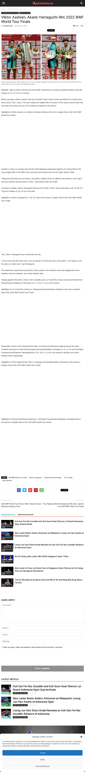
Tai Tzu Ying (68, 477)
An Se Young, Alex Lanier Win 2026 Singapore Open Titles (41, 556)
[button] (81, 737)
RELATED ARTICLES (8, 515)
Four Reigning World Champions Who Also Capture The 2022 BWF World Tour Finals (63, 505)
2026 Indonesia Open (7, 526)
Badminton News (25, 13)
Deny (42, 759)
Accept (42, 753)
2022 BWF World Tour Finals (10, 13)
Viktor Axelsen (7, 480)
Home (3, 9)
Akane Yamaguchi (36, 477)
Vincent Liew (7, 26)
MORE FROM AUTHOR (25, 515)
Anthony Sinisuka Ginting (52, 477)
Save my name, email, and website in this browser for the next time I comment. (33, 647)
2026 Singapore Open (7, 561)
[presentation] (19, 657)
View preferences (42, 766)
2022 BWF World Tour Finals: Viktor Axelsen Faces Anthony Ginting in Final (21, 505)
